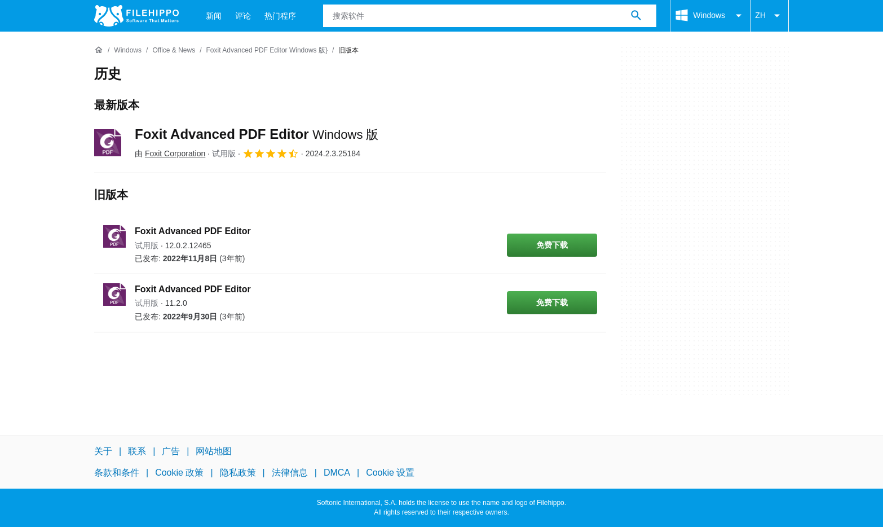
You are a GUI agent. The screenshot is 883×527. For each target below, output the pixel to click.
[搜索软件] (636, 16)
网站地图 (214, 451)
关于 (103, 451)
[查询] (489, 16)
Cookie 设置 (390, 472)
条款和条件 (116, 472)
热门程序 (280, 15)
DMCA (337, 472)
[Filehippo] (136, 16)
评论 (243, 15)
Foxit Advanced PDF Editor (257, 134)
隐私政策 (238, 472)
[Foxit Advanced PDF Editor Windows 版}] (267, 50)
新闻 (214, 15)
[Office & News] (173, 50)
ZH (769, 16)
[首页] (98, 50)
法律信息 (290, 472)
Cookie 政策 (179, 472)
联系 (137, 451)
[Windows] (128, 50)
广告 (171, 451)
